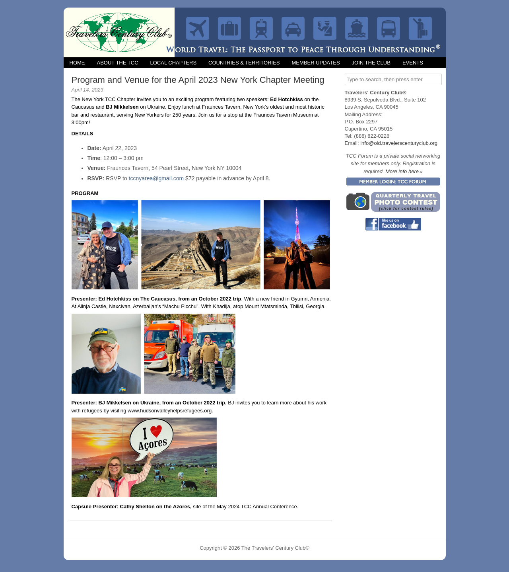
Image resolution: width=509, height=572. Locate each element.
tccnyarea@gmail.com (156, 178)
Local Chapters (173, 63)
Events (412, 63)
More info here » (404, 171)
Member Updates (315, 63)
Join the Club (371, 63)
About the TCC (117, 63)
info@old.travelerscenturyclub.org (398, 143)
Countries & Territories (244, 63)
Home (77, 63)
